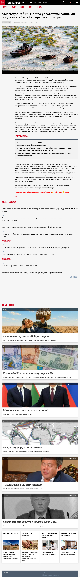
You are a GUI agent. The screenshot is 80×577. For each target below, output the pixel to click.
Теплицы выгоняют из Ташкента (68, 534)
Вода (36, 22)
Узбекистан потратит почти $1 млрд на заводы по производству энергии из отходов (32, 273)
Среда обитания (16, 22)
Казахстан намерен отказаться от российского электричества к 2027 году (28, 254)
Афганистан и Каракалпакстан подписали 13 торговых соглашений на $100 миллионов (32, 227)
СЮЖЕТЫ (39, 7)
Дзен (67, 192)
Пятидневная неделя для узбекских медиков (50, 535)
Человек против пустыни (28, 534)
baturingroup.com (52, 575)
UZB (40, 2)
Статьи (14, 7)
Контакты (6, 572)
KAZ (23, 2)
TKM (35, 2)
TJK (31, 2)
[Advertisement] (40, 291)
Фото (30, 7)
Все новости (74, 277)
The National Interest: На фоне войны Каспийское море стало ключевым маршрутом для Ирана (35, 248)
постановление (28, 82)
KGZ (27, 2)
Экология (30, 22)
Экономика (24, 22)
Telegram (57, 192)
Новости (4, 7)
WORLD (45, 2)
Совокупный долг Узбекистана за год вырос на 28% (20, 266)
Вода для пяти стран (10, 533)
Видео (22, 7)
